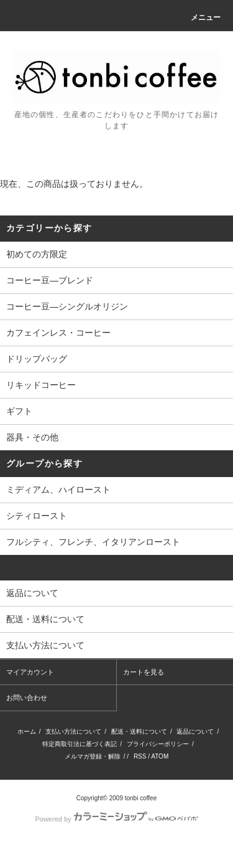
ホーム (26, 731)
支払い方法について (73, 731)
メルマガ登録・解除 (93, 756)
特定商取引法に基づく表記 (79, 744)
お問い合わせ (26, 697)
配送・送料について (139, 731)
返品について (195, 731)
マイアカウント (30, 672)
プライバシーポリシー (158, 744)
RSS (140, 756)
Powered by (116, 819)
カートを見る (143, 672)
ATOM (159, 756)
